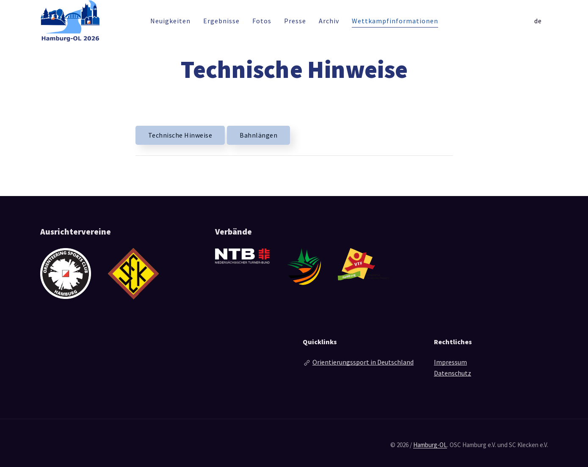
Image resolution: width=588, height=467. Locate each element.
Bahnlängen (258, 135)
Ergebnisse (221, 21)
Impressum (450, 362)
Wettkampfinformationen (395, 21)
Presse (295, 21)
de (538, 21)
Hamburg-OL (430, 445)
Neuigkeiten (170, 21)
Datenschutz (452, 373)
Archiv (329, 21)
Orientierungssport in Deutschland (363, 362)
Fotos (261, 21)
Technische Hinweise (180, 135)
